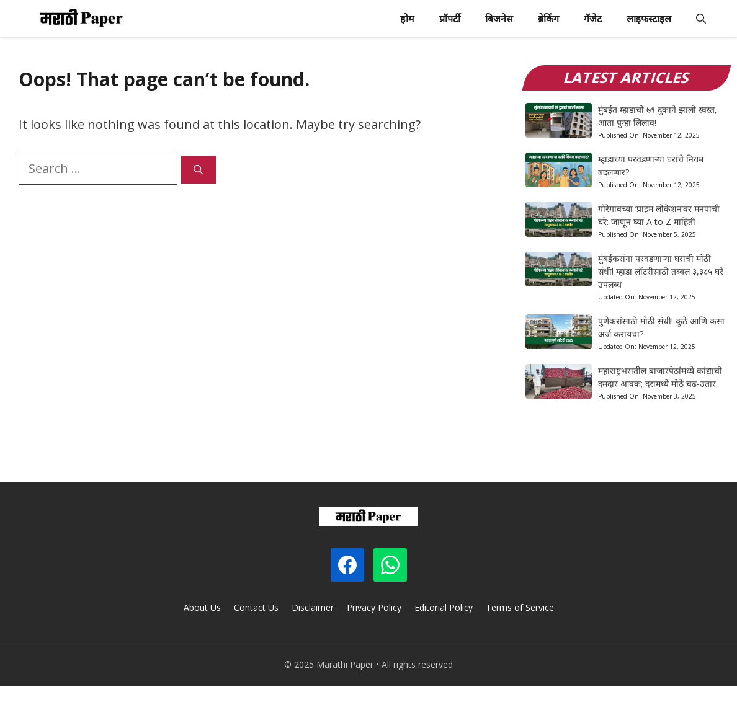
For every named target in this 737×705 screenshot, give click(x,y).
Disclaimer (313, 607)
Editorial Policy (443, 607)
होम (407, 18)
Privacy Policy (374, 607)
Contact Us (256, 607)
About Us (202, 607)
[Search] (198, 170)
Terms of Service (520, 607)
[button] (701, 18)
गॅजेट (593, 18)
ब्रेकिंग (548, 18)
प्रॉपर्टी (449, 18)
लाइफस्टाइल (649, 18)
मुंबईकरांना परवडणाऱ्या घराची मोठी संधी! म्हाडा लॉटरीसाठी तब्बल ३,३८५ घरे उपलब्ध (660, 271)
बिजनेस (499, 18)
